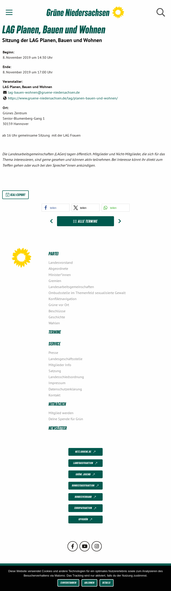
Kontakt (54, 395)
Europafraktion (85, 508)
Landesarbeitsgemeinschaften (71, 286)
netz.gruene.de (85, 452)
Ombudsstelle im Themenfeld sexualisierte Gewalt (87, 292)
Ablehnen (89, 582)
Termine (55, 331)
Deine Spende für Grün (66, 419)
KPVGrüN (86, 520)
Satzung (55, 371)
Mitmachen (57, 403)
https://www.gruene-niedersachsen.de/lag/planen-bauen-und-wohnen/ (63, 98)
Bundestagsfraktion (86, 486)
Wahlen (54, 323)
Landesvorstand (61, 262)
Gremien (55, 280)
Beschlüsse (57, 311)
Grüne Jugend (86, 474)
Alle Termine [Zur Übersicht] (85, 221)
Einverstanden (68, 582)
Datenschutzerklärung (65, 389)
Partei (53, 253)
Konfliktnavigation (63, 299)
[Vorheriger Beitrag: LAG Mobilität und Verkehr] (51, 221)
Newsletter (58, 427)
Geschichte (57, 317)
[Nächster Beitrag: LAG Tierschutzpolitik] (119, 221)
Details (106, 582)
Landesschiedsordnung (66, 377)
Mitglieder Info (60, 365)
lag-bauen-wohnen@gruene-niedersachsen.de (44, 92)
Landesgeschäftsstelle (65, 359)
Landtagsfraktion (85, 463)
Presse (53, 352)
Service (54, 343)
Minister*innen (60, 274)
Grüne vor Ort (59, 305)
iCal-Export (15, 194)
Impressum (57, 383)
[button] (55, 208)
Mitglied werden (61, 413)
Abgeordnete (58, 268)
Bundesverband (86, 497)
